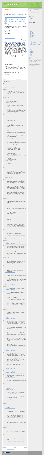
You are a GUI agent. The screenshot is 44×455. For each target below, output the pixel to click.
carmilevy (5, 83)
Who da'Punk (31, 18)
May (31, 49)
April (31, 50)
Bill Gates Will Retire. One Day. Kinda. (35, 44)
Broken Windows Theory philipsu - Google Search (15, 57)
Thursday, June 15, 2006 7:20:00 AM (10, 272)
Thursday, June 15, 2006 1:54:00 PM (10, 377)
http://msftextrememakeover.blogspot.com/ (18, 14)
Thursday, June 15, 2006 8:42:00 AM (10, 289)
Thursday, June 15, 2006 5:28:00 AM (10, 243)
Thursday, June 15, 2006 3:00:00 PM (10, 389)
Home (15, 447)
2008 (30, 29)
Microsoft (8, 74)
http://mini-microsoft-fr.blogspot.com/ (16, 26)
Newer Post (4, 447)
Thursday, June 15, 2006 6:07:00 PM (10, 408)
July (31, 37)
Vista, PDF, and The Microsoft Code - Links (35, 48)
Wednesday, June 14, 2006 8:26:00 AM (10, 87)
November (31, 33)
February (31, 52)
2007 (30, 30)
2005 (30, 54)
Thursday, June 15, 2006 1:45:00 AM (10, 238)
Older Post (25, 447)
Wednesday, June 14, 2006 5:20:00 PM (10, 160)
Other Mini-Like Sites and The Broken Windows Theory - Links (14, 10)
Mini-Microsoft (12, 4)
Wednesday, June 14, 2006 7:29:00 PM (10, 177)
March (31, 51)
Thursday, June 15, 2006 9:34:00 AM (10, 361)
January (31, 53)
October (31, 34)
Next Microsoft (7, 31)
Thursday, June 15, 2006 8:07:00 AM (10, 284)
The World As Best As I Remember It (11, 60)
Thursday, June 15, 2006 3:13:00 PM (10, 401)
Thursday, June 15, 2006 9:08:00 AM (10, 350)
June (31, 38)
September (31, 35)
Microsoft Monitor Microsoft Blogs (10, 38)
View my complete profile (32, 19)
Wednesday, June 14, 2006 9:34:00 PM (10, 196)
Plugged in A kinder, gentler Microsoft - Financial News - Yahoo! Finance (15, 42)
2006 (30, 31)
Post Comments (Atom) (10, 449)
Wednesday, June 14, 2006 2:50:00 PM (10, 102)
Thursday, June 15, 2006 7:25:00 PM (10, 425)
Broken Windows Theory (8, 54)
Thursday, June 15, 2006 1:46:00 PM (10, 372)
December (31, 32)
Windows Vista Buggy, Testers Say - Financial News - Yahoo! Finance (15, 47)
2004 (30, 55)
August (31, 36)
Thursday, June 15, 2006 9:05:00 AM (10, 318)
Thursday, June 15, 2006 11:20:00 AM (10, 368)
